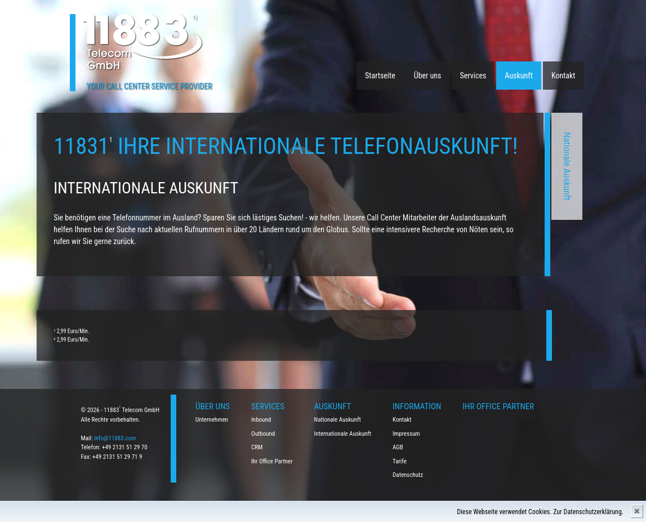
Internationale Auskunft (343, 433)
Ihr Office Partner (272, 461)
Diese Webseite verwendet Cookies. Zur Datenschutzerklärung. (540, 512)
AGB (398, 447)
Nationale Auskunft (453, 166)
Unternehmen (211, 419)
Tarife (400, 461)
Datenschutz (408, 475)
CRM (256, 447)
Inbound (261, 419)
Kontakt (563, 75)
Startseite (380, 75)
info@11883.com (115, 438)
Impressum (406, 433)
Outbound (263, 433)
